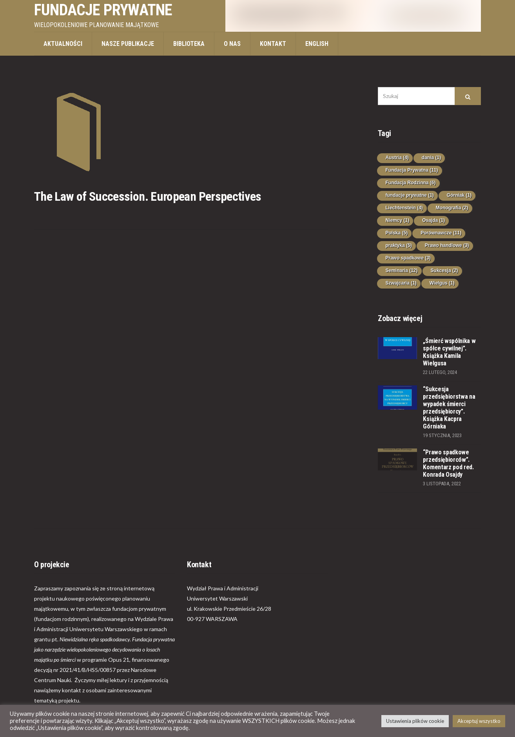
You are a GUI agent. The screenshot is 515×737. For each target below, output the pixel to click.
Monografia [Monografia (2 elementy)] (452, 208)
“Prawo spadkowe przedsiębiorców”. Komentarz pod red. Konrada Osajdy (448, 463)
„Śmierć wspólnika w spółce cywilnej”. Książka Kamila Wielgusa (449, 352)
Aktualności (63, 43)
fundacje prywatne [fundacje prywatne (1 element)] (409, 195)
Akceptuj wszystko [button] (478, 721)
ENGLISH (316, 43)
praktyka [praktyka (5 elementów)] (398, 245)
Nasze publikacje (128, 43)
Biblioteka (189, 43)
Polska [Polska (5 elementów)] (396, 233)
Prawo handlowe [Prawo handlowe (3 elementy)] (447, 245)
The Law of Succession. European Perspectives (147, 196)
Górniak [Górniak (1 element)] (459, 195)
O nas (232, 43)
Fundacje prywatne (103, 10)
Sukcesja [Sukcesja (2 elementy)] (444, 270)
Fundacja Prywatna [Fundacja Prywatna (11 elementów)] (411, 170)
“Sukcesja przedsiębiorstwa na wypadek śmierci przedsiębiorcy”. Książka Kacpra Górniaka (449, 407)
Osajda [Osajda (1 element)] (433, 220)
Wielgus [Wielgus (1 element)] (442, 283)
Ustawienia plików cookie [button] (415, 721)
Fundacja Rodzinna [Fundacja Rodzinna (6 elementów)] (410, 182)
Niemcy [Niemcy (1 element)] (397, 220)
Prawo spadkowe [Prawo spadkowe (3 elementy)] (407, 258)
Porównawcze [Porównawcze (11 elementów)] (441, 233)
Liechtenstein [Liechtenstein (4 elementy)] (404, 208)
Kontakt (273, 43)
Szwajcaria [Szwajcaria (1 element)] (400, 283)
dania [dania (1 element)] (431, 157)
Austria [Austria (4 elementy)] (396, 157)
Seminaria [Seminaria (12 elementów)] (401, 270)
